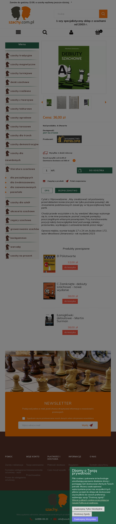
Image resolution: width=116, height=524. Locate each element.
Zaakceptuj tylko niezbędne (88, 509)
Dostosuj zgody (82, 514)
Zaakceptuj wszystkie (85, 519)
